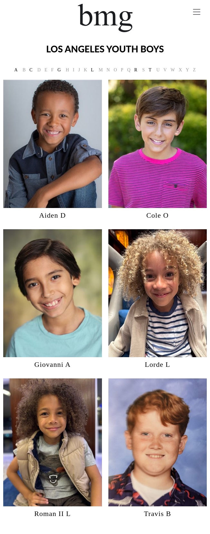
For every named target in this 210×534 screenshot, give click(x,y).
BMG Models (105, 18)
